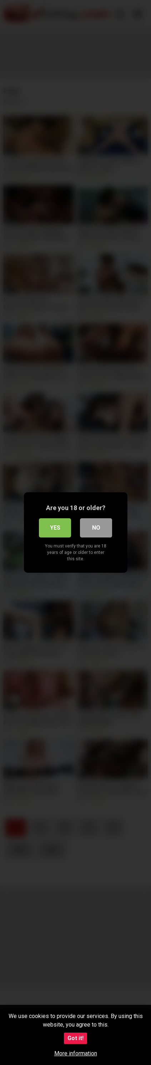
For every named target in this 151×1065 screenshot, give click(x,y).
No (96, 527)
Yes (55, 527)
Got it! (75, 1038)
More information (75, 1053)
